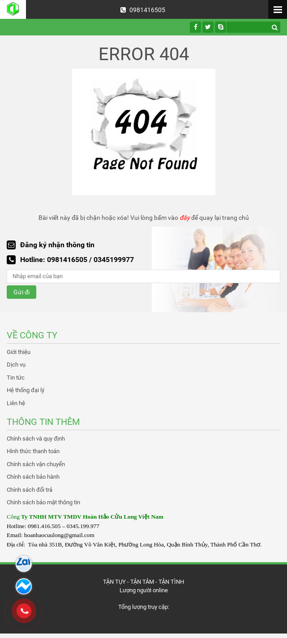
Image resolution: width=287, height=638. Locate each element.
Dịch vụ (16, 364)
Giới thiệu (18, 352)
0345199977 (114, 259)
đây (185, 217)
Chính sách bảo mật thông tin (43, 502)
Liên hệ (16, 403)
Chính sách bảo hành (33, 476)
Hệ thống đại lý (25, 390)
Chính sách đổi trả (29, 489)
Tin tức (16, 377)
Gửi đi (21, 292)
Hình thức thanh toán (33, 451)
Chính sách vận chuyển (36, 464)
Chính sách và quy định (36, 438)
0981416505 (142, 9)
